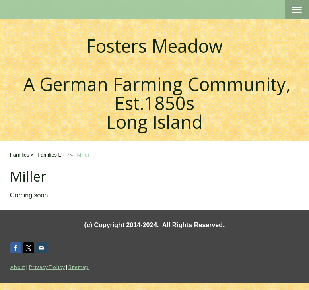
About (17, 267)
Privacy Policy (47, 267)
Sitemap (78, 267)
